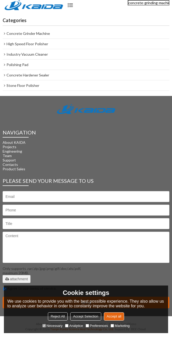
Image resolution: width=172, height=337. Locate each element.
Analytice (74, 326)
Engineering (12, 151)
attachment (16, 279)
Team (7, 155)
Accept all (114, 316)
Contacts (10, 164)
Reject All (58, 316)
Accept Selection (85, 316)
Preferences (97, 326)
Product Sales (14, 169)
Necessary (52, 326)
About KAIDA (14, 142)
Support (9, 160)
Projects (9, 147)
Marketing (120, 326)
